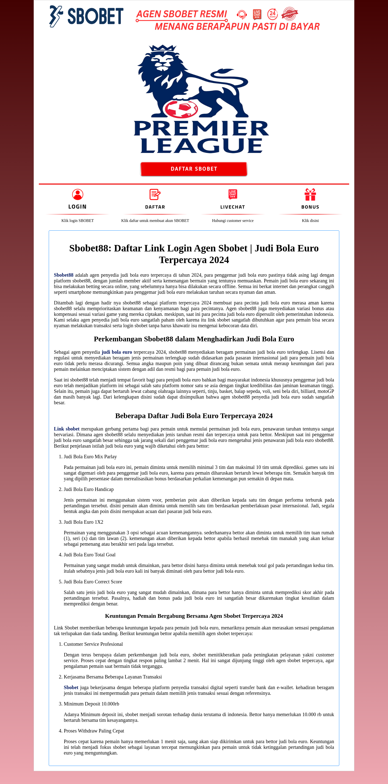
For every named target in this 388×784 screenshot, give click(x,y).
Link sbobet (67, 429)
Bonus (310, 207)
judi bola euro (117, 352)
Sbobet (71, 687)
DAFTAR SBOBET (194, 169)
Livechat (232, 207)
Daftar (155, 207)
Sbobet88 (63, 275)
